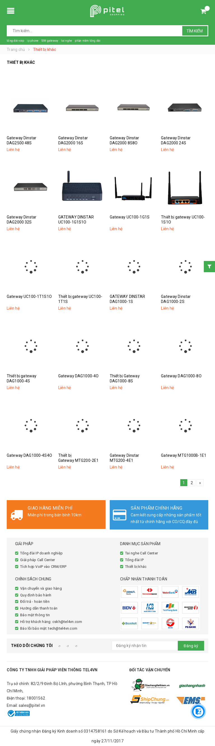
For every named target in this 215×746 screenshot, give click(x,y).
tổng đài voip (15, 40)
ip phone (32, 40)
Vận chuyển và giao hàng (41, 588)
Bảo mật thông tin (35, 615)
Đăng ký (191, 646)
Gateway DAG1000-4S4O (29, 455)
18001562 (36, 698)
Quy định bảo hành (35, 595)
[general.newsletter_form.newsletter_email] (158, 646)
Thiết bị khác (135, 566)
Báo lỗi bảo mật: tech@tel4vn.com (48, 628)
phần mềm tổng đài (88, 40)
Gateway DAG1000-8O (181, 376)
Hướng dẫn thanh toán (38, 608)
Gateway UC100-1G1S (130, 217)
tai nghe (66, 40)
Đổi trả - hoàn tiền (35, 601)
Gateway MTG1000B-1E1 (183, 455)
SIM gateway (49, 40)
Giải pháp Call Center (37, 560)
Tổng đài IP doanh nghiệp (41, 553)
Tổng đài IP (134, 560)
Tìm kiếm (194, 31)
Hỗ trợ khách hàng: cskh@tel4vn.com (51, 622)
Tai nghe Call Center (141, 553)
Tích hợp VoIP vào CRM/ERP (43, 566)
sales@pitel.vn (32, 705)
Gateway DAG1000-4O (78, 376)
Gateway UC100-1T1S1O (29, 296)
